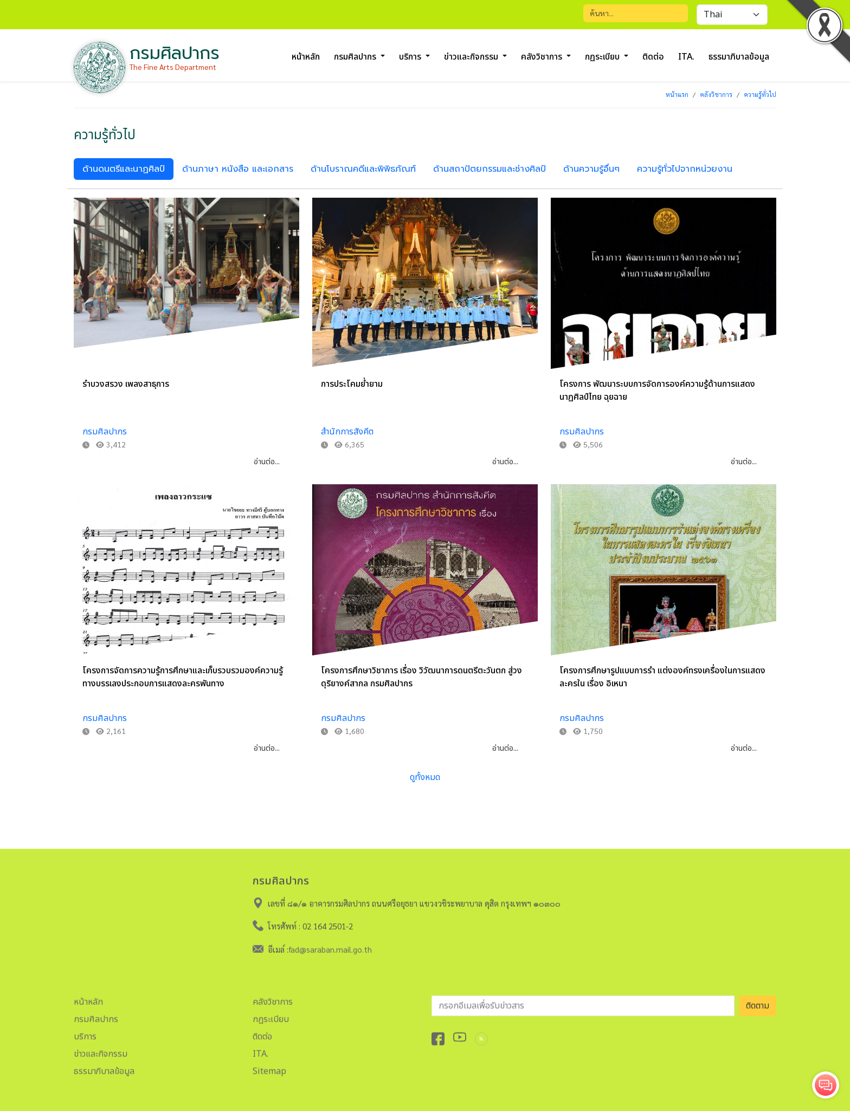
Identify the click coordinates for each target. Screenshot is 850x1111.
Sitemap (269, 1066)
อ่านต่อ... (267, 461)
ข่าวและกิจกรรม (100, 1049)
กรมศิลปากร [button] (356, 56)
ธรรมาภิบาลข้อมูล (739, 56)
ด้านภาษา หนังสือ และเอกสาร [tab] (237, 169)
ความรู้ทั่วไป (760, 94)
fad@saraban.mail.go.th (330, 944)
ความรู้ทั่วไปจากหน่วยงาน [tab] (684, 169)
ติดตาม (757, 1001)
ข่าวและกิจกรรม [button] (472, 56)
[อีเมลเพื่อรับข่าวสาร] (583, 1001)
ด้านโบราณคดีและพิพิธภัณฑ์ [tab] (363, 169)
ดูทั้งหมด (425, 777)
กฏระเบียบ (271, 1014)
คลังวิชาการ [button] (542, 56)
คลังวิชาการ (716, 94)
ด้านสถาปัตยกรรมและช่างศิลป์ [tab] (489, 169)
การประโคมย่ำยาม (352, 384)
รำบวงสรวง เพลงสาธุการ (125, 384)
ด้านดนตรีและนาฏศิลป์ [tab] (123, 169)
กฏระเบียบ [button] (603, 56)
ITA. (686, 56)
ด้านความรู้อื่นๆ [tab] (591, 169)
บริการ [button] (411, 56)
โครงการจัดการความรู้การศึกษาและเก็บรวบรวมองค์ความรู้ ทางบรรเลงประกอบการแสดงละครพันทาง (182, 677)
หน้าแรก (677, 94)
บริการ (85, 1031)
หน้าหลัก (306, 56)
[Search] (635, 13)
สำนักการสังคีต (347, 431)
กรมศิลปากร (104, 431)
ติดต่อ (653, 56)
